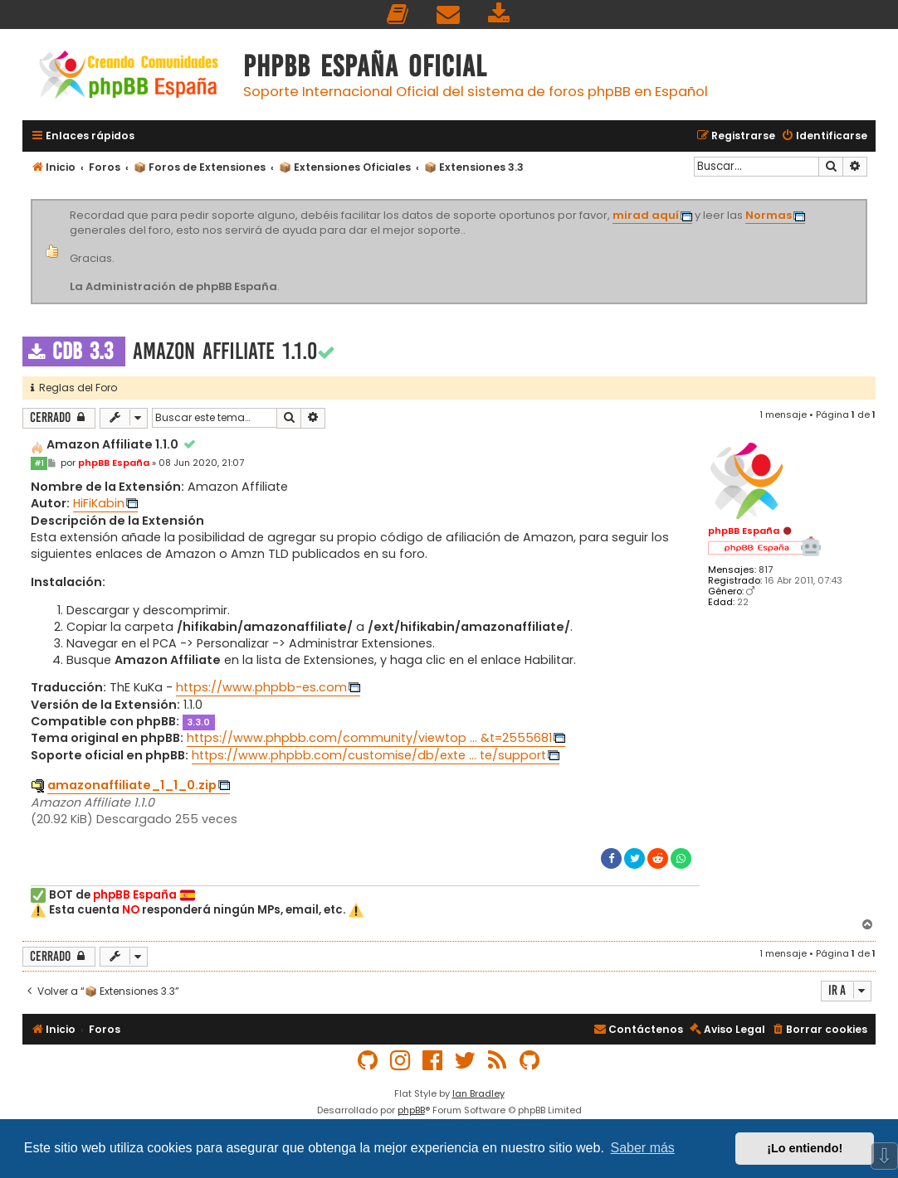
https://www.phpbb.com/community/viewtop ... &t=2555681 (369, 738)
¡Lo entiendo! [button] (804, 1148)
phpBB (411, 1110)
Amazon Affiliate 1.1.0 (225, 351)
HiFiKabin (98, 503)
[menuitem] (398, 14)
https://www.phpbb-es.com (261, 687)
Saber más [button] (643, 1148)
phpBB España (743, 530)
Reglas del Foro (74, 388)
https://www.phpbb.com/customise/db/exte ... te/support (369, 755)
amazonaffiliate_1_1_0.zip (132, 785)
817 (766, 570)
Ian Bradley (478, 1093)
